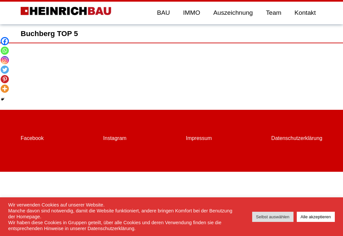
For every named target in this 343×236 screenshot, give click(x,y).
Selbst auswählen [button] (273, 216)
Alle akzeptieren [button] (316, 216)
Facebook (32, 138)
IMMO (191, 12)
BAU (163, 12)
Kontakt (305, 12)
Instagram (115, 138)
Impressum (199, 138)
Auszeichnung (233, 12)
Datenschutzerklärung (296, 138)
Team (273, 12)
